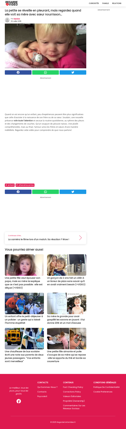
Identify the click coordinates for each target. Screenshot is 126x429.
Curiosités (94, 3)
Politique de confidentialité (106, 387)
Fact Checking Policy (73, 387)
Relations (116, 3)
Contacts (42, 391)
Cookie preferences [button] (102, 391)
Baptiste (17, 19)
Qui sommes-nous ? (47, 387)
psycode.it (42, 396)
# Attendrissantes (25, 185)
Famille (105, 3)
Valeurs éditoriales (72, 396)
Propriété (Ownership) (74, 401)
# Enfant (9, 185)
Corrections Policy (72, 391)
